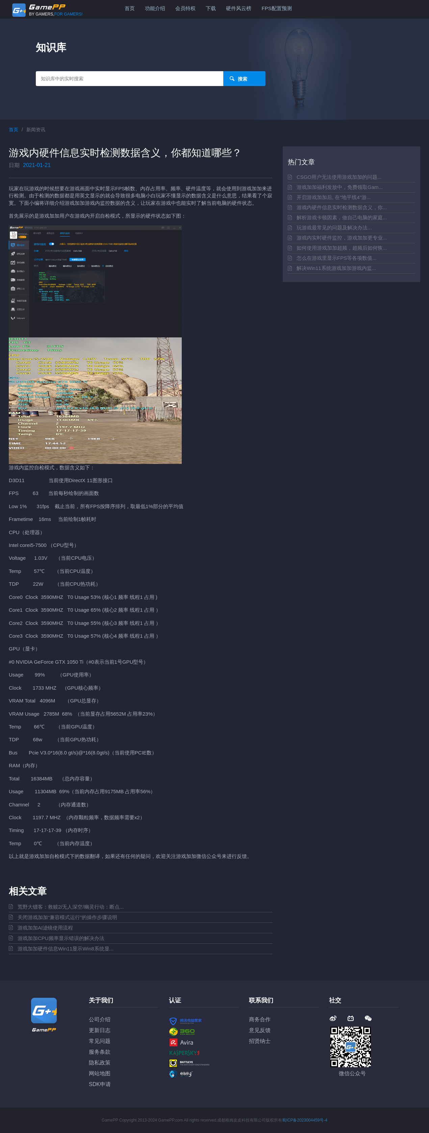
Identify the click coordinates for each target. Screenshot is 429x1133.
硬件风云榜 (238, 8)
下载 (211, 8)
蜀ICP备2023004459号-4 (304, 1120)
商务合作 (260, 1019)
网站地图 (99, 1073)
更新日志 (99, 1030)
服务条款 (99, 1052)
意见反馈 (260, 1030)
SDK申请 (100, 1084)
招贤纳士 (260, 1041)
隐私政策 (99, 1063)
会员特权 (185, 8)
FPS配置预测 (276, 8)
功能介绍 (155, 8)
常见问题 (99, 1041)
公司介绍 (99, 1019)
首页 (130, 8)
